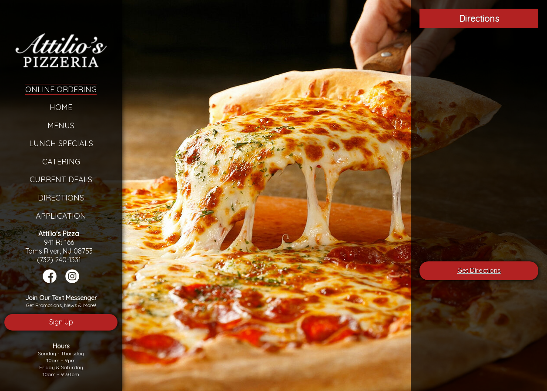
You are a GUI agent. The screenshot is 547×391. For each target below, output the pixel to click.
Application (61, 216)
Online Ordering (61, 89)
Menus (60, 125)
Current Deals (61, 179)
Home (61, 107)
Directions (61, 198)
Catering (61, 162)
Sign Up (61, 321)
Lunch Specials (61, 143)
